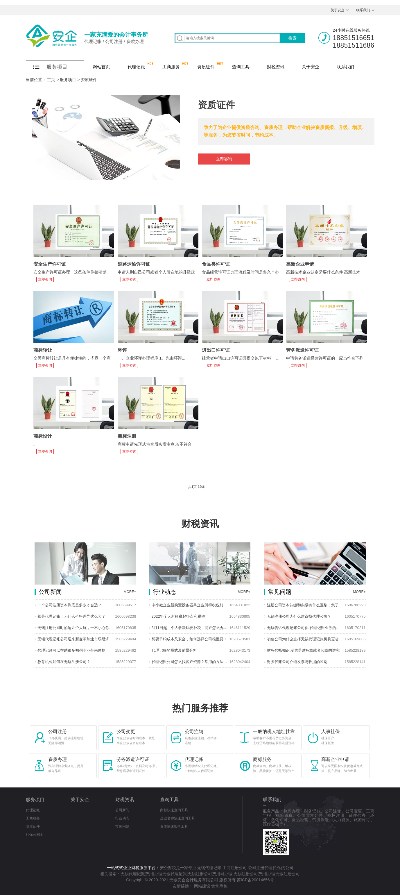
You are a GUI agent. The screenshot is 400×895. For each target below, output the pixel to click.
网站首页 (101, 66)
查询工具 (241, 66)
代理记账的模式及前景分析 (174, 650)
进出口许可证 (216, 350)
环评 (122, 350)
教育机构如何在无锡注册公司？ (63, 662)
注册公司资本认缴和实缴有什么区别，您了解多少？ (305, 605)
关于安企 (338, 10)
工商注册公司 (235, 867)
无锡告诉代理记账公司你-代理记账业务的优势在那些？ (305, 628)
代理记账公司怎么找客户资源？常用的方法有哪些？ (190, 662)
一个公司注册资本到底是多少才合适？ (69, 605)
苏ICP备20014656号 (255, 880)
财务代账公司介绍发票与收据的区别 (297, 662)
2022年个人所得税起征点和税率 (178, 616)
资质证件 (206, 66)
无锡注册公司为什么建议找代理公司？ (299, 616)
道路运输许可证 (134, 264)
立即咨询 (224, 159)
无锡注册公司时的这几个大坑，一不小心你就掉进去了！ (75, 628)
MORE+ (129, 592)
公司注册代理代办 (264, 867)
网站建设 (202, 886)
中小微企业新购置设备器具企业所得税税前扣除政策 (190, 605)
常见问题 (122, 826)
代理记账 (136, 66)
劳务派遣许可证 (302, 350)
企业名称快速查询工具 (177, 818)
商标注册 (127, 436)
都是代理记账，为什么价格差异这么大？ (71, 616)
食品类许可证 (216, 264)
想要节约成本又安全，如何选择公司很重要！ (189, 639)
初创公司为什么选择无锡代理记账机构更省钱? (305, 639)
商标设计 (42, 436)
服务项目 (68, 79)
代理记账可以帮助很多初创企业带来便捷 (71, 650)
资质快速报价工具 (174, 826)
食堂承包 (219, 886)
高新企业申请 (300, 264)
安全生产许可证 (49, 264)
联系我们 (363, 10)
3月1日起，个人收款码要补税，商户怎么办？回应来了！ (190, 628)
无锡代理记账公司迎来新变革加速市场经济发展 (75, 639)
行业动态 (122, 818)
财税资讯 (275, 66)
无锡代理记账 (209, 867)
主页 (51, 79)
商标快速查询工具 (174, 810)
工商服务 (171, 66)
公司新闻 (122, 810)
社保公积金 (34, 835)
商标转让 (42, 350)
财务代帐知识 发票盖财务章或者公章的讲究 (303, 650)
